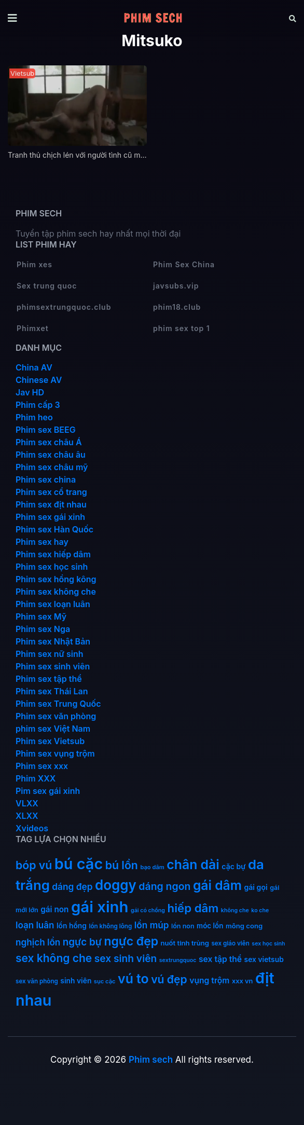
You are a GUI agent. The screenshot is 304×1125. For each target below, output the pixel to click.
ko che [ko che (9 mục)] (260, 910)
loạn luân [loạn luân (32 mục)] (35, 925)
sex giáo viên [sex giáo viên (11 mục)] (230, 943)
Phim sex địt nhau (51, 504)
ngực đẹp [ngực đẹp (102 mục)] (131, 941)
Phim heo (34, 417)
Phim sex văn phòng (56, 716)
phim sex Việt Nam (53, 728)
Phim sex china (46, 479)
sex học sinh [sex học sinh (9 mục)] (268, 943)
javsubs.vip (176, 285)
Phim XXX (36, 778)
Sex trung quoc (47, 285)
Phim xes (34, 264)
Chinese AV (39, 380)
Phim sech (151, 1059)
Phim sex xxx (42, 766)
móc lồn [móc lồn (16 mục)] (210, 926)
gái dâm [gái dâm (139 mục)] (217, 885)
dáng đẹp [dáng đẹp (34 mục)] (72, 886)
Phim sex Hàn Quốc (54, 529)
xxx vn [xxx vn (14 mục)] (242, 981)
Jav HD (30, 392)
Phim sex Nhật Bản (53, 641)
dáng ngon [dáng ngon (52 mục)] (164, 886)
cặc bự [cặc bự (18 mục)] (233, 866)
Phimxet (33, 328)
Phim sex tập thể (49, 679)
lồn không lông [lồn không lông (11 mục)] (110, 926)
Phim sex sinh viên (53, 666)
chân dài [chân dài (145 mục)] (193, 864)
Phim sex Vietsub (50, 741)
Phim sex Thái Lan (52, 691)
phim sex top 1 (181, 328)
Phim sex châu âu (51, 454)
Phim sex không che (56, 591)
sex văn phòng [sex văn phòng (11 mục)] (37, 981)
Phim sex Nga (43, 629)
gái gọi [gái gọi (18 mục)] (255, 887)
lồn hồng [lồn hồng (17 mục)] (72, 926)
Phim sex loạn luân (53, 604)
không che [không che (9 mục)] (235, 910)
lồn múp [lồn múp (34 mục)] (151, 925)
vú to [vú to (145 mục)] (133, 978)
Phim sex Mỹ (41, 616)
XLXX (27, 816)
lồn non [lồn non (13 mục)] (183, 926)
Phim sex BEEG (46, 429)
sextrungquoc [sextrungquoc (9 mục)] (178, 960)
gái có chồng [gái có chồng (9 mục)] (148, 910)
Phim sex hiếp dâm (53, 554)
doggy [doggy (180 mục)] (115, 885)
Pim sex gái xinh (48, 791)
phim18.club (177, 307)
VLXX (27, 803)
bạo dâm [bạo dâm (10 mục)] (152, 867)
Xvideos (32, 828)
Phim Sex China (184, 264)
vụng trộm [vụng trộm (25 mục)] (209, 980)
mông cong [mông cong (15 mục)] (244, 926)
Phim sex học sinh (52, 566)
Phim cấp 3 (38, 405)
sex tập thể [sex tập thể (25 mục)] (220, 959)
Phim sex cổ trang (51, 492)
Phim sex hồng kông (56, 579)
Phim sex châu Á (49, 442)
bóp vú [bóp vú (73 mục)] (34, 865)
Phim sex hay (42, 542)
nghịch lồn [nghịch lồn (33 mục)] (38, 942)
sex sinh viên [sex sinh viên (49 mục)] (125, 958)
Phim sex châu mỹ (52, 467)
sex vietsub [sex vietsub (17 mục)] (264, 959)
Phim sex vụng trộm (55, 753)
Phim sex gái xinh (50, 517)
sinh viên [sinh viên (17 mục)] (75, 981)
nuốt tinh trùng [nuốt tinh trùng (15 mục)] (185, 943)
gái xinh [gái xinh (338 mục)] (100, 907)
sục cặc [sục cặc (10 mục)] (105, 981)
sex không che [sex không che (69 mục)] (54, 958)
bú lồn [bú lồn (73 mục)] (121, 865)
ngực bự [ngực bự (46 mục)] (82, 942)
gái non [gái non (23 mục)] (54, 909)
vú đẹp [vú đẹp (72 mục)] (169, 979)
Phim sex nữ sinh (50, 654)
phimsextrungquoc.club (64, 307)
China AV (34, 367)
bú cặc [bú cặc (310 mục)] (78, 864)
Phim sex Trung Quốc (58, 703)
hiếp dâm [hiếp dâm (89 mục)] (193, 908)
